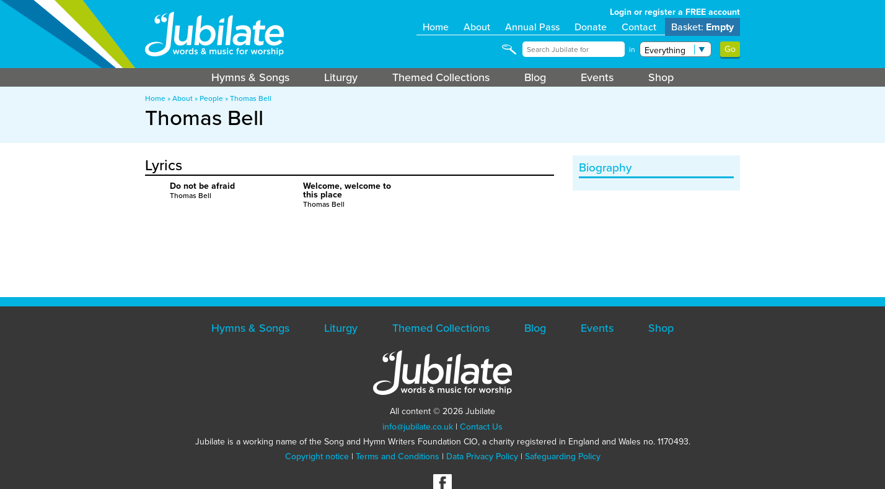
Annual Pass (532, 27)
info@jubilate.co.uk (417, 426)
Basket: (702, 27)
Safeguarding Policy (563, 456)
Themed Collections (441, 77)
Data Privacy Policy (482, 456)
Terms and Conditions (397, 456)
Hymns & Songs (250, 77)
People (211, 98)
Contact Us (481, 426)
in (632, 49)
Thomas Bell (250, 98)
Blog (535, 77)
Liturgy (341, 77)
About (477, 27)
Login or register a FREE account (675, 12)
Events (597, 77)
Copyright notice (317, 456)
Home (436, 27)
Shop (661, 77)
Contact (639, 27)
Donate (591, 27)
